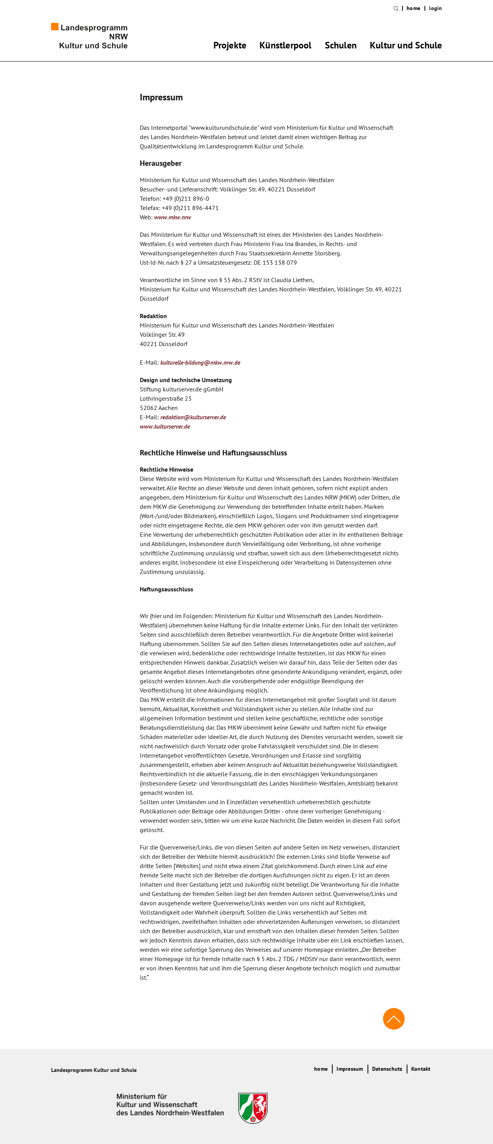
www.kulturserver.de (165, 426)
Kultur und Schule (406, 46)
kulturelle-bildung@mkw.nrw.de (200, 362)
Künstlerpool (285, 46)
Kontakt (421, 1068)
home (413, 8)
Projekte (230, 46)
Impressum (350, 1068)
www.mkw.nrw (172, 217)
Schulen (341, 46)
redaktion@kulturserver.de (193, 417)
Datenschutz (387, 1068)
